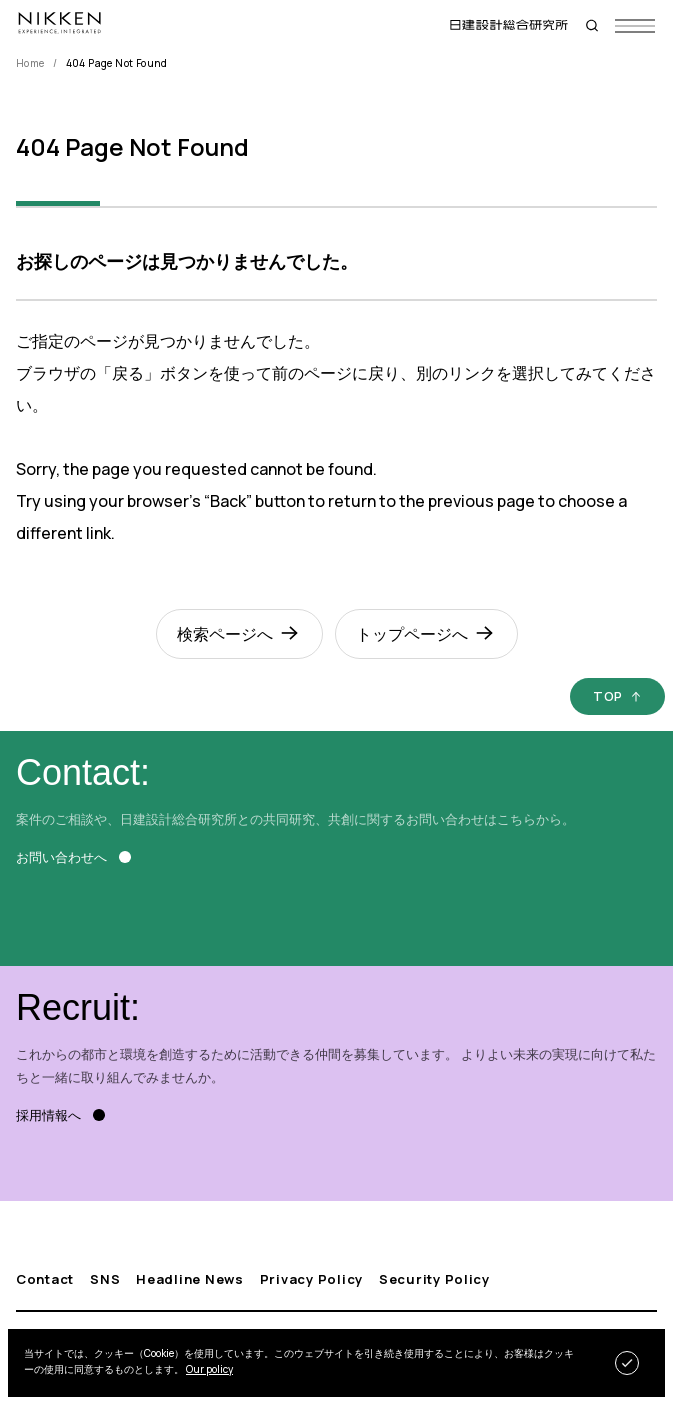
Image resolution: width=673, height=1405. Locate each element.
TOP (608, 696)
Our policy (209, 1369)
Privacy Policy (311, 1279)
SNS (105, 1279)
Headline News (189, 1279)
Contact (45, 1279)
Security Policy (434, 1279)
